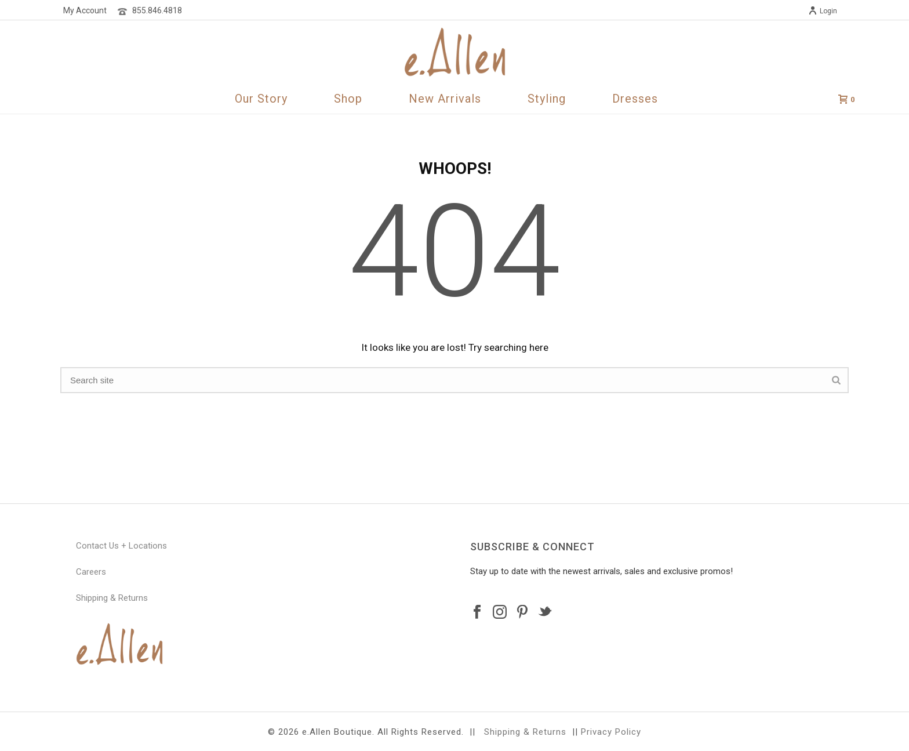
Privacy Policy (611, 732)
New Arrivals (445, 99)
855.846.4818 (157, 10)
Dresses (635, 99)
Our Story (261, 99)
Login (822, 11)
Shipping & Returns (112, 598)
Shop (348, 99)
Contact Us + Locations (121, 545)
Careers (91, 572)
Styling (547, 99)
